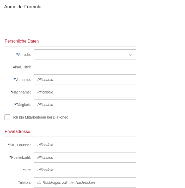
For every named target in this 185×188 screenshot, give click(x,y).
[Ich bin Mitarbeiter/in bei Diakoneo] (41, 117)
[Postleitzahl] (17, 157)
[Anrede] (17, 54)
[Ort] (17, 170)
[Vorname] (17, 80)
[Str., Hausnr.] (17, 145)
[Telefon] (17, 182)
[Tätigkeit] (17, 105)
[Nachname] (17, 92)
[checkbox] (36, 117)
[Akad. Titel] (17, 67)
